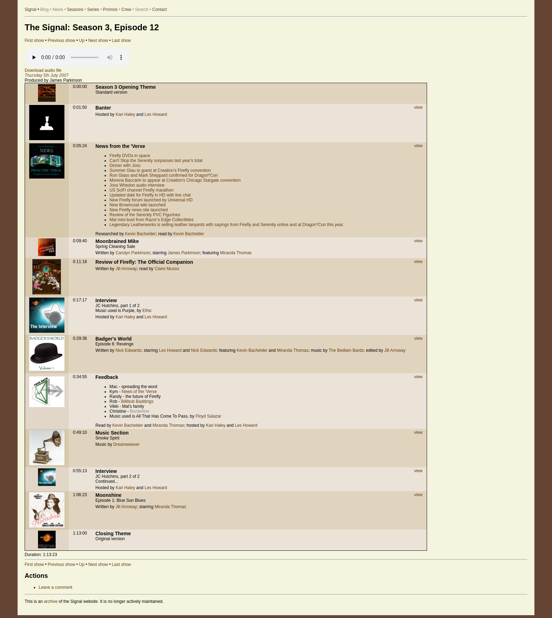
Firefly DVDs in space (129, 155)
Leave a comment (55, 587)
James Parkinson (184, 252)
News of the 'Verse (139, 391)
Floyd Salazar (208, 416)
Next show (98, 40)
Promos (110, 9)
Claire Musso (167, 268)
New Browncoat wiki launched (137, 204)
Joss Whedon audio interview (136, 185)
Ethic (147, 310)
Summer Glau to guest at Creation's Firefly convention (160, 170)
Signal (30, 9)
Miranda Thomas (236, 252)
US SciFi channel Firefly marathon (141, 190)
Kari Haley (125, 114)
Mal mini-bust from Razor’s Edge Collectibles (151, 219)
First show (34, 40)
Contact (159, 9)
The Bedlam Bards (345, 350)
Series (93, 9)
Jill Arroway (126, 268)
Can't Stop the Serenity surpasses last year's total (155, 160)
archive (51, 601)
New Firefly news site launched (138, 209)
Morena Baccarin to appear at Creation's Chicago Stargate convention (175, 180)
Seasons (75, 9)
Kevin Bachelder (140, 233)
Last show (121, 40)
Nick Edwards (128, 350)
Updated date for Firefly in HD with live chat (150, 195)
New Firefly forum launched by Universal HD (151, 200)
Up (81, 40)
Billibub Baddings (137, 401)
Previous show (61, 40)
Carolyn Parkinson (132, 252)
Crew (126, 9)
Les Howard (155, 114)
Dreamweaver (126, 444)
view (418, 107)
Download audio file (43, 70)
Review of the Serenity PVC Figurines (144, 214)
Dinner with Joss (124, 165)
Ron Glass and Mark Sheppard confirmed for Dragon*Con (163, 175)
